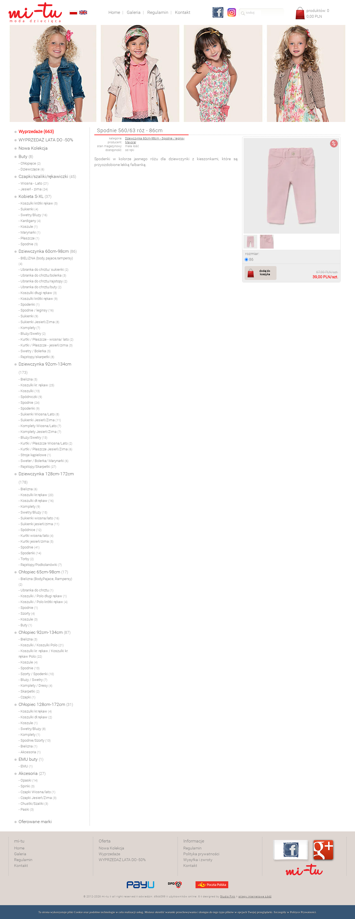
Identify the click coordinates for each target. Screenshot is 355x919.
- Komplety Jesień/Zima (40, 432)
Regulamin (23, 859)
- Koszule (28, 226)
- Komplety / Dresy (35, 685)
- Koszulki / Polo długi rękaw (43, 596)
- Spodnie (28, 244)
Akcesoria (32, 773)
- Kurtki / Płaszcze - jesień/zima (46, 345)
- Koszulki (29, 391)
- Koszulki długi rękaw (38, 293)
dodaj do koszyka (264, 272)
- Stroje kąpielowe (35, 455)
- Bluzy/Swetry (32, 333)
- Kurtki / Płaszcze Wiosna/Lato (45, 443)
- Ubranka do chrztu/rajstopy (43, 281)
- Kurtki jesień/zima (36, 541)
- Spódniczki (30, 397)
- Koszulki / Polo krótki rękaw (43, 602)
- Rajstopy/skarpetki (36, 357)
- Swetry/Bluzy (33, 215)
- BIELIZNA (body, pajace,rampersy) (46, 261)
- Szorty (27, 613)
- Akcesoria (30, 752)
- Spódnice (30, 530)
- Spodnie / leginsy (36, 310)
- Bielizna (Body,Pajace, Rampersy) (45, 581)
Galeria (20, 854)
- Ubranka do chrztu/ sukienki (44, 269)
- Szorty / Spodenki (36, 674)
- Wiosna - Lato (34, 183)
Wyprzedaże (109, 854)
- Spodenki (29, 304)
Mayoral (130, 142)
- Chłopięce (30, 163)
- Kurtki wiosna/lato (36, 535)
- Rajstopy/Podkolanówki (40, 565)
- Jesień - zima (33, 189)
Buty (26, 156)
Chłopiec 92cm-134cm (45, 632)
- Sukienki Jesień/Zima (39, 322)
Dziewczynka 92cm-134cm (45, 368)
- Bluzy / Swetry (33, 680)
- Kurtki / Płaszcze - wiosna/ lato (46, 339)
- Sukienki (28, 209)
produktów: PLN (317, 13)
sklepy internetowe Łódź (255, 896)
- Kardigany (30, 221)
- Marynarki (29, 232)
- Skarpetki (29, 691)
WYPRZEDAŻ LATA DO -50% (46, 139)
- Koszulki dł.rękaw (36, 501)
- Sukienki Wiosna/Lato (39, 414)
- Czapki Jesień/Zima (38, 798)
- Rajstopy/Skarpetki (37, 466)
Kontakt (21, 865)
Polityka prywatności (201, 854)
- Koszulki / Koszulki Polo (41, 645)
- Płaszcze (29, 238)
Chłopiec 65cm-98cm (43, 572)
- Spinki (27, 786)
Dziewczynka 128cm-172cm (46, 477)
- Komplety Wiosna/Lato (40, 426)
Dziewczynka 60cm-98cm (48, 251)
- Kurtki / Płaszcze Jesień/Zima (45, 449)
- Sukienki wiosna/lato (39, 518)
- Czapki (27, 697)
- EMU (26, 766)
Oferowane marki (35, 821)
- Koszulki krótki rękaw (38, 203)
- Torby (26, 559)
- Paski (26, 809)
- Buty (25, 625)
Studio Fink (227, 896)
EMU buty (31, 759)
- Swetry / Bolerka (35, 351)
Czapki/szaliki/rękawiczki (47, 176)
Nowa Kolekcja (33, 148)
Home (19, 848)
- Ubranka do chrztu (36, 590)
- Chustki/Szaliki (33, 803)
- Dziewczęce (31, 169)
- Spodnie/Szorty (35, 740)
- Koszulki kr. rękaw (36, 385)
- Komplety (29, 328)
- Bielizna (28, 379)
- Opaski (28, 780)
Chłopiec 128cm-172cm (46, 704)
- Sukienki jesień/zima (39, 524)
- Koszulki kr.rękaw (36, 495)
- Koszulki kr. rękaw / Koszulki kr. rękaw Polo (43, 653)
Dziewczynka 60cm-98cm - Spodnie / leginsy (154, 138)
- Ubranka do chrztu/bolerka (42, 275)
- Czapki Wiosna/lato (37, 792)
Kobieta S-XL (35, 196)
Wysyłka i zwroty (197, 859)
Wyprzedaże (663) (36, 131)
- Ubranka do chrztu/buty (40, 287)
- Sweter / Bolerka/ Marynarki (44, 461)
